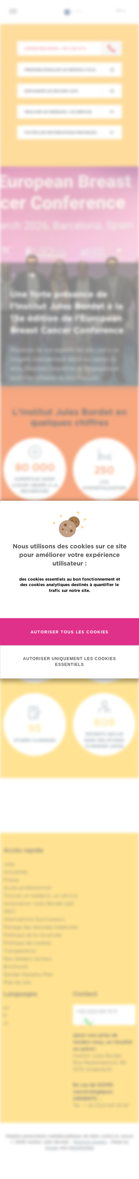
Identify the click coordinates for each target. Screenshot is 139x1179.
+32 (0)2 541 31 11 (96, 1017)
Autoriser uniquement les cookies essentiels (69, 685)
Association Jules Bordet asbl (38, 903)
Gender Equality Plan (28, 974)
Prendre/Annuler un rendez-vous (60, 70)
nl (5, 1023)
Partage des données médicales (40, 927)
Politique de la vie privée (32, 935)
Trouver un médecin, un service (40, 895)
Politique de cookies (27, 943)
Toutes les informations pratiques (60, 132)
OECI (9, 911)
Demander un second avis (51, 91)
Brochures (15, 966)
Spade (51, 1147)
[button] (15, 276)
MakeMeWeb (81, 1147)
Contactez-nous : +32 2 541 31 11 (55, 48)
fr (120, 11)
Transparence (19, 950)
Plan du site (17, 982)
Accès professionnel (27, 887)
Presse (11, 880)
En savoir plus (69, 629)
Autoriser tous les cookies (69, 655)
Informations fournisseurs (34, 919)
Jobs (9, 864)
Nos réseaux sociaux (27, 958)
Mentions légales (90, 1141)
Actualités (15, 872)
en (6, 1007)
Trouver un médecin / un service (58, 112)
